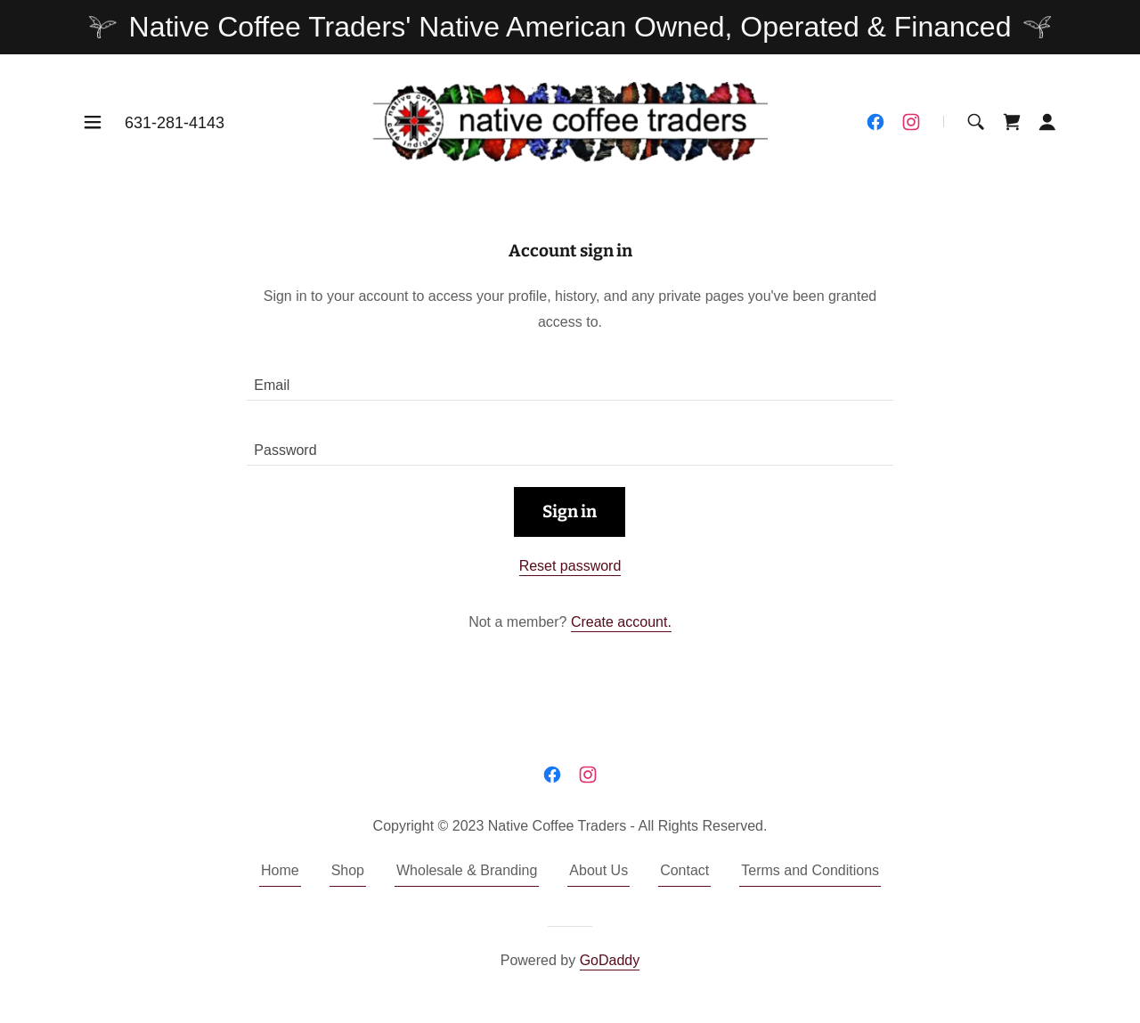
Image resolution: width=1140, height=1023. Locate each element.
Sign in (569, 511)
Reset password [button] (570, 565)
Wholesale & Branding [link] (466, 870)
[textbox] (569, 379)
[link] (570, 120)
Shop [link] (347, 870)
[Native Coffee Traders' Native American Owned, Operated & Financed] (570, 27)
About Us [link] (598, 870)
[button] (92, 122)
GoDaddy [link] (610, 960)
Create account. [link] (621, 621)
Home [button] (280, 870)
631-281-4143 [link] (174, 123)
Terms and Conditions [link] (810, 870)
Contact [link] (684, 870)
